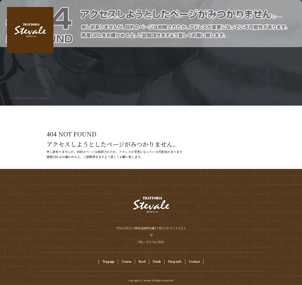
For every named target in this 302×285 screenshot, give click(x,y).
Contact (276, 16)
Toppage (114, 16)
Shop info (244, 16)
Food (179, 16)
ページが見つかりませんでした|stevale (28, 98)
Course (146, 16)
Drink (211, 16)
